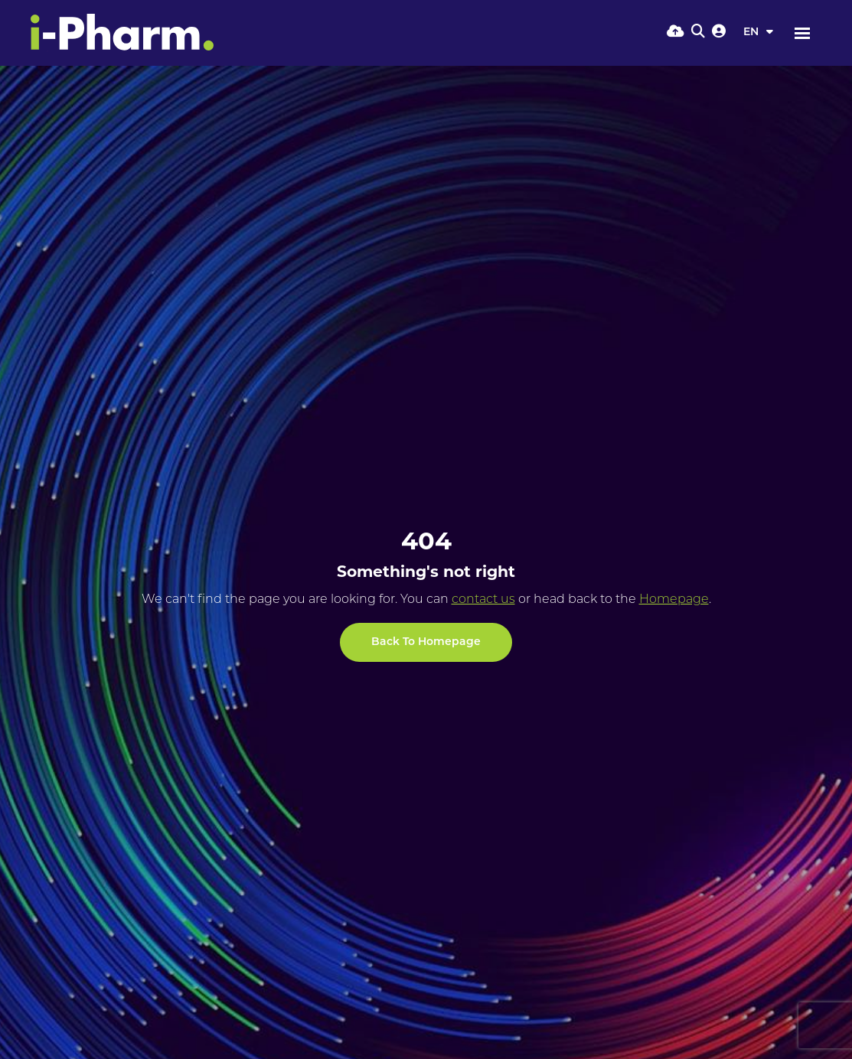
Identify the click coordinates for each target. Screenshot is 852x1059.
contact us (483, 600)
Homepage (674, 600)
